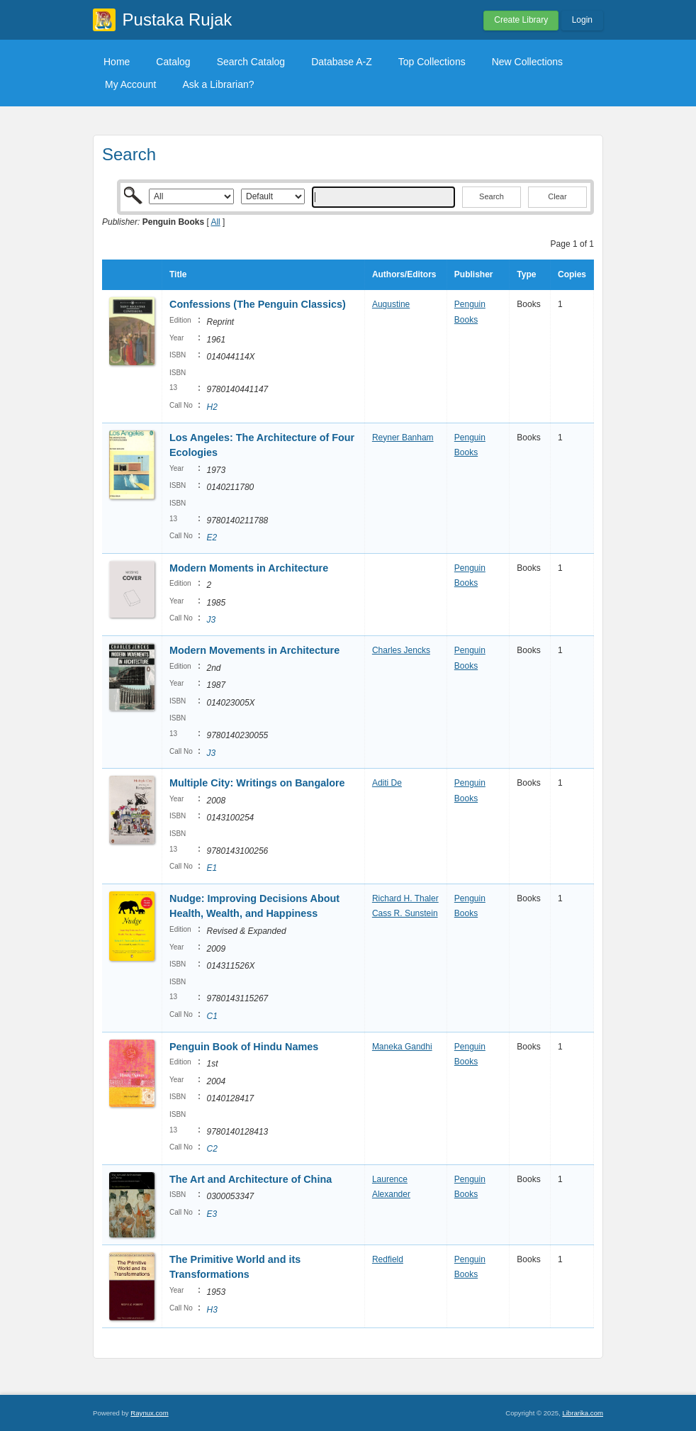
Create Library (521, 20)
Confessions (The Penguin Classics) (257, 304)
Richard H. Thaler (405, 898)
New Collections (527, 61)
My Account (130, 84)
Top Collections (432, 61)
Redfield (387, 1259)
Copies (572, 274)
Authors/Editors (404, 274)
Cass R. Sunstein (405, 913)
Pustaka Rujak (177, 19)
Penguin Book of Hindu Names (243, 1046)
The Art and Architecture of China (250, 1179)
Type (526, 274)
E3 (211, 1214)
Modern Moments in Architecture (248, 568)
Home (116, 61)
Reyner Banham (403, 437)
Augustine (391, 304)
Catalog (173, 61)
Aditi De (387, 783)
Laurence (390, 1179)
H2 (211, 407)
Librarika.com (582, 1413)
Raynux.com (149, 1413)
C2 (211, 1149)
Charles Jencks (401, 650)
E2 (211, 537)
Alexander (391, 1194)
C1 (211, 1016)
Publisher (473, 274)
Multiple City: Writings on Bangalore (257, 783)
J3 (210, 620)
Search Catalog (251, 61)
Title (177, 274)
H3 (211, 1310)
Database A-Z (341, 61)
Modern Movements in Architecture (254, 650)
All (215, 222)
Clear (557, 196)
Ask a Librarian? (218, 84)
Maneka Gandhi (402, 1047)
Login (582, 20)
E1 (211, 868)
